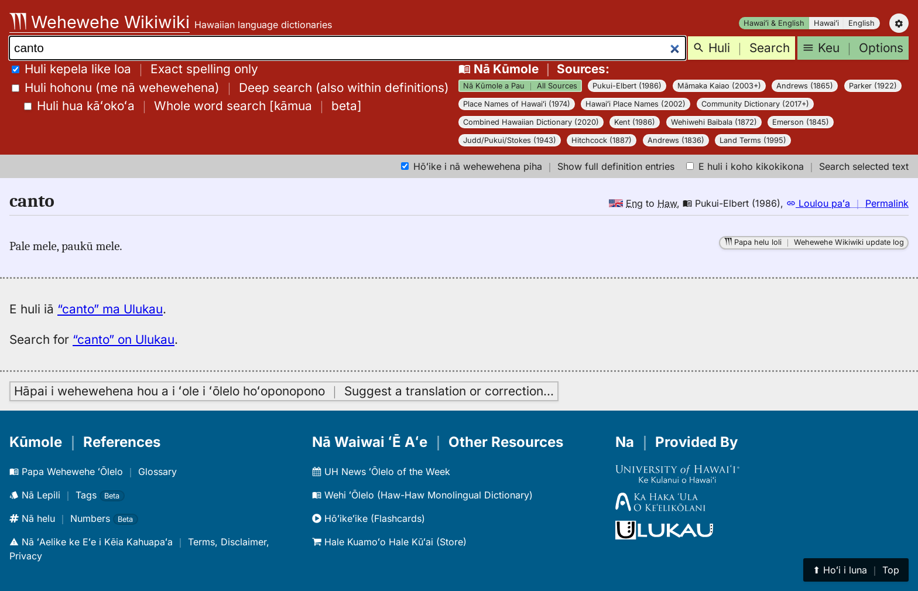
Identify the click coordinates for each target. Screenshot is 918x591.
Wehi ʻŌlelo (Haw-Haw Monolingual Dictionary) (422, 495)
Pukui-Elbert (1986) (627, 86)
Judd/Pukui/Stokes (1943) (510, 140)
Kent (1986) (635, 122)
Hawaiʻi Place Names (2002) (635, 104)
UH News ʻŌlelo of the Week (381, 471)
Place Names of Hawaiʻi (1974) (517, 104)
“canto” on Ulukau (123, 339)
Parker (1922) (872, 86)
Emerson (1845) (801, 122)
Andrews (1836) (676, 140)
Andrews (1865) (805, 86)
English (861, 23)
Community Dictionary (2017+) (755, 104)
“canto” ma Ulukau (110, 309)
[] (193, 105)
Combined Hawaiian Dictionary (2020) (531, 122)
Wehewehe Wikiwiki (99, 22)
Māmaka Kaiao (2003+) (719, 86)
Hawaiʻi (826, 23)
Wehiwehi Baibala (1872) (714, 122)
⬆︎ (856, 570)
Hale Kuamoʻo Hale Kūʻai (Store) (389, 542)
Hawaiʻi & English (774, 23)
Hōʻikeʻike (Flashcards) (368, 518)
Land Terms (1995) (753, 140)
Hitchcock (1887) (601, 140)
